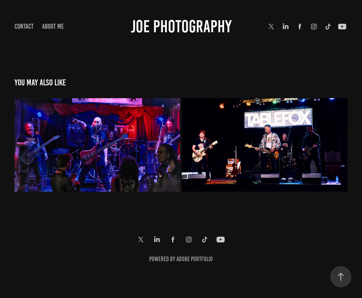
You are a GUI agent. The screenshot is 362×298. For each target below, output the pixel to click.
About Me (53, 26)
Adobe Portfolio (194, 259)
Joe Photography (181, 26)
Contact (24, 26)
